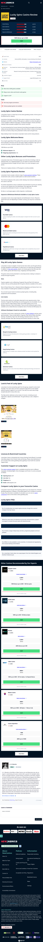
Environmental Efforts (7, 886)
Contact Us (5, 873)
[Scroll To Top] (1, 836)
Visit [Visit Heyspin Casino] (21, 589)
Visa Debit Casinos (8, 215)
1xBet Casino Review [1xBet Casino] (21, 667)
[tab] (2, 421)
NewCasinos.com (4, 6)
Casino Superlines (13, 723)
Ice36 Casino (11, 599)
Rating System (19, 858)
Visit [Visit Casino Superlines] (21, 744)
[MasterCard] (21, 226)
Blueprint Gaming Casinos (10, 332)
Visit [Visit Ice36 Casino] (21, 620)
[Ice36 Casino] (5, 600)
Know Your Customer (32, 868)
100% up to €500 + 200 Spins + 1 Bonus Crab (21, 708)
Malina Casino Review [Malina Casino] (21, 698)
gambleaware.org (14, 903)
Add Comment (38, 819)
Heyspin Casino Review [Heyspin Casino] (20, 574)
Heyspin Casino (12, 568)
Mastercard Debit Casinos (9, 231)
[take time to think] (6, 937)
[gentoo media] (21, 937)
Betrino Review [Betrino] (21, 636)
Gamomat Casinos (7, 366)
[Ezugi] (21, 344)
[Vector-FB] (20, 846)
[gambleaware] (28, 933)
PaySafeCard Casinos (8, 247)
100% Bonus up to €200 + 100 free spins (21, 584)
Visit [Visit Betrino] (21, 651)
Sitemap (29, 885)
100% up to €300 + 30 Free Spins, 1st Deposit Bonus (21, 677)
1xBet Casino (11, 661)
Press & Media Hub (7, 877)
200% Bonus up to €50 (21, 646)
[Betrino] (5, 631)
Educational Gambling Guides (33, 859)
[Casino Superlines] (5, 724)
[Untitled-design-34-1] (35, 933)
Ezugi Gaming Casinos (8, 349)
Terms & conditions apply (21, 44)
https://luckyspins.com (35, 62)
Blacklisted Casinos (32, 877)
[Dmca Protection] (7, 933)
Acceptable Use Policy (21, 873)
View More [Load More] (21, 255)
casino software (30, 313)
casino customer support (9, 469)
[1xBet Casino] (5, 662)
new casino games (12, 269)
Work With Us (5, 869)
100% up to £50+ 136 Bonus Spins (21, 615)
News (28, 881)
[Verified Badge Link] (20, 933)
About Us (4, 856)
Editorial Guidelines (21, 854)
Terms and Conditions (21, 868)
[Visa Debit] (21, 210)
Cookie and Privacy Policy (21, 863)
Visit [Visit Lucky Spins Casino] (21, 41)
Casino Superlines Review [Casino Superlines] (21, 729)
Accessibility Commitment (8, 890)
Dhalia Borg (12, 800)
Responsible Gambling (32, 854)
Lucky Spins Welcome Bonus (25, 49)
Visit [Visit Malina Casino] (21, 713)
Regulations (30, 873)
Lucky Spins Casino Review (10, 49)
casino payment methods (30, 175)
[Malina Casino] (5, 693)
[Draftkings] (21, 327)
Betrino (10, 630)
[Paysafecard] (21, 242)
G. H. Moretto (13, 764)
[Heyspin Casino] (5, 569)
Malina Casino (12, 692)
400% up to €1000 (21, 739)
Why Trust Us (5, 865)
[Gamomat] (21, 362)
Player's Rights (31, 864)
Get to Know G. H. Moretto (9, 795)
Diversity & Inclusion (7, 882)
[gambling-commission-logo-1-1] (14, 937)
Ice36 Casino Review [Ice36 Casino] (21, 605)
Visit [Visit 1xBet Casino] (21, 682)
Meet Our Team (6, 860)
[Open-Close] (41, 2)
